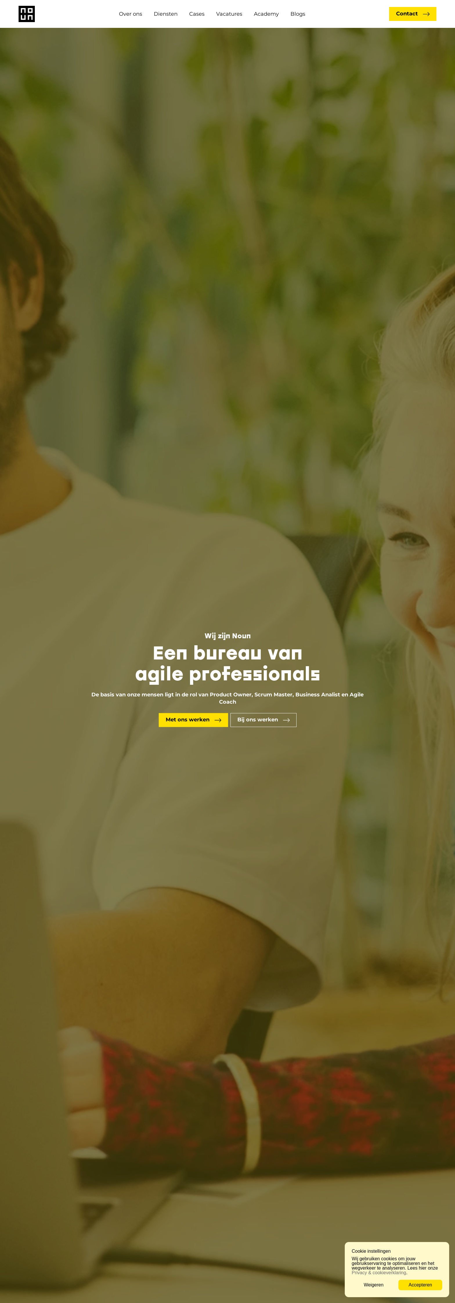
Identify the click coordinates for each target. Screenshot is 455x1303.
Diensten (166, 14)
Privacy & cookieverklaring (379, 1272)
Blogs (297, 14)
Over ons (130, 14)
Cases (197, 14)
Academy (266, 14)
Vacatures (229, 14)
